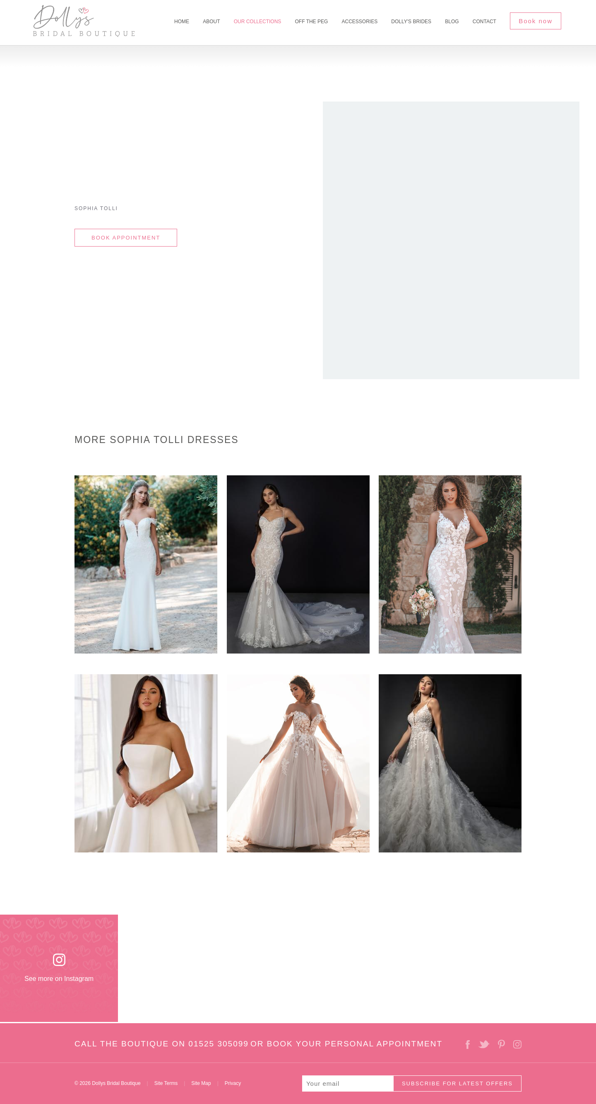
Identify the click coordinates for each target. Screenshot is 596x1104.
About (211, 21)
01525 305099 (218, 1043)
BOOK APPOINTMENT (125, 238)
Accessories (359, 21)
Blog (452, 21)
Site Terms (166, 1083)
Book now (536, 20)
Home (181, 21)
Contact (484, 21)
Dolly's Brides (411, 21)
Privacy (233, 1083)
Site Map (201, 1083)
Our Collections (257, 21)
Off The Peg (311, 21)
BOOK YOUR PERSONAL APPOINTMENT (354, 1043)
